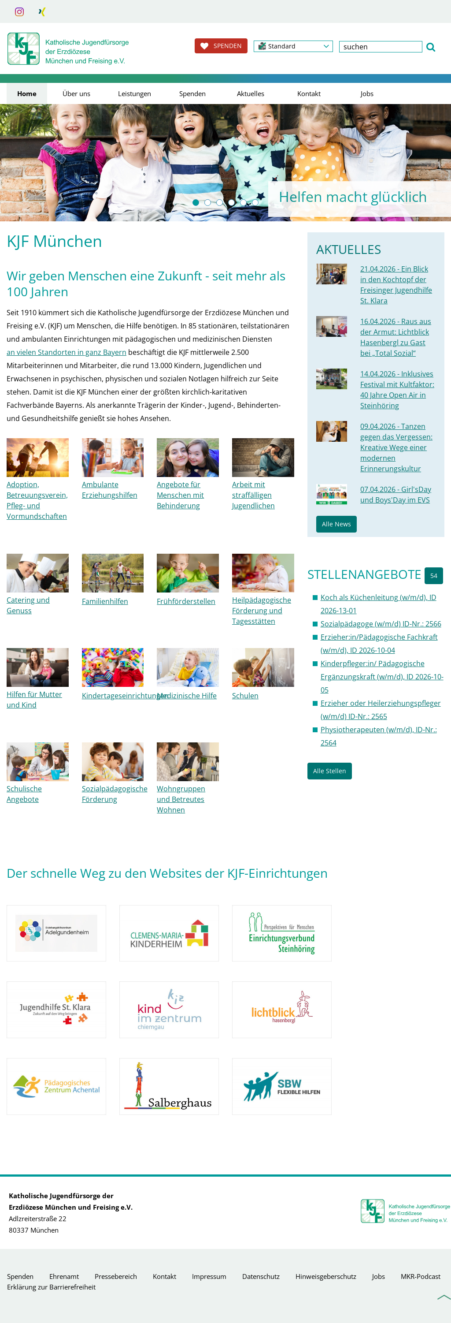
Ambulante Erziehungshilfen (109, 490)
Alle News (336, 524)
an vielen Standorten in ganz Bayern (66, 352)
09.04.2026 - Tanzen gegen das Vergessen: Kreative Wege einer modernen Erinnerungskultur (396, 447)
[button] (293, 46)
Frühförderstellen (186, 601)
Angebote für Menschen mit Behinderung (180, 495)
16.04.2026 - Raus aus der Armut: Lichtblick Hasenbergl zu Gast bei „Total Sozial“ (395, 337)
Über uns (76, 93)
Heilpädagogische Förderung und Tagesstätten (261, 610)
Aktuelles (250, 93)
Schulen (245, 696)
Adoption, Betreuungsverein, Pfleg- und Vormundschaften (37, 500)
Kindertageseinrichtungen (125, 696)
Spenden (192, 93)
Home (27, 93)
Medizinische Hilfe (187, 696)
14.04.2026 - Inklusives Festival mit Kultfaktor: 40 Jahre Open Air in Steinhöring (397, 389)
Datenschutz (261, 1276)
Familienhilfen (105, 601)
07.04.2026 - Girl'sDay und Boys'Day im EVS (395, 494)
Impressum (209, 1276)
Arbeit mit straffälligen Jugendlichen (253, 495)
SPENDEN (221, 45)
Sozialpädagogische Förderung (115, 794)
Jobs (367, 93)
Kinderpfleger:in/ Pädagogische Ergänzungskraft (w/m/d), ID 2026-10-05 (382, 677)
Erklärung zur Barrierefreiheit (51, 1286)
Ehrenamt (64, 1276)
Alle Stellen (329, 771)
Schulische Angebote (24, 794)
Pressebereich (116, 1276)
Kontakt (309, 93)
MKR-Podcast (420, 1276)
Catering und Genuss (28, 605)
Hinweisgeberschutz (326, 1276)
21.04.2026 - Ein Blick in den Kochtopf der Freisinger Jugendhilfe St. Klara (396, 285)
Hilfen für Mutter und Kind (34, 699)
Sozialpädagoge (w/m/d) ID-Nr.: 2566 (381, 624)
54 (433, 575)
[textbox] (380, 46)
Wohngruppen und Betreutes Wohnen (181, 799)
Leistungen (134, 93)
